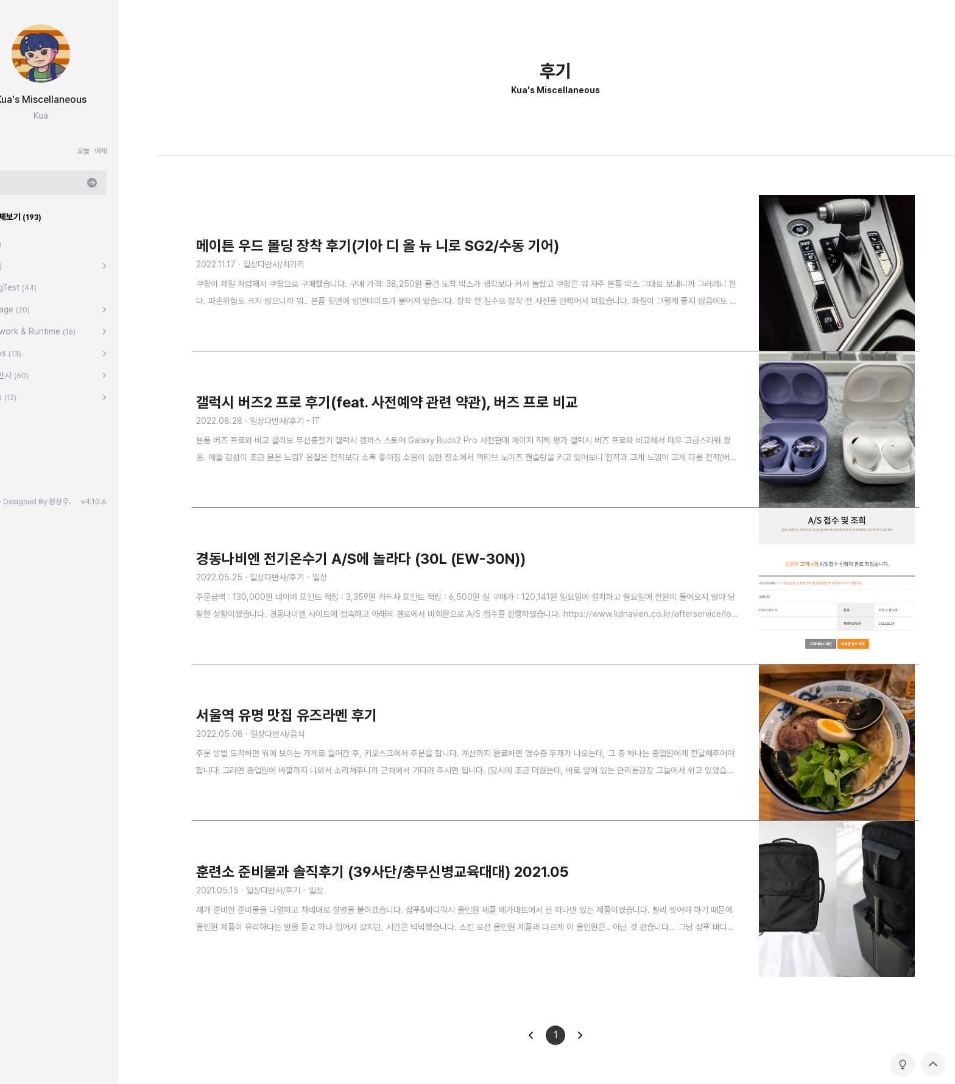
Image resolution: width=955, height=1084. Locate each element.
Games (33, 397)
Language (39, 309)
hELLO (23, 501)
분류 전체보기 (45, 217)
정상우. (97, 501)
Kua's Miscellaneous (78, 99)
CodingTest (43, 287)
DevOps (35, 353)
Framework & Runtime (62, 331)
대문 (25, 243)
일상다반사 (39, 375)
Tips (25, 265)
